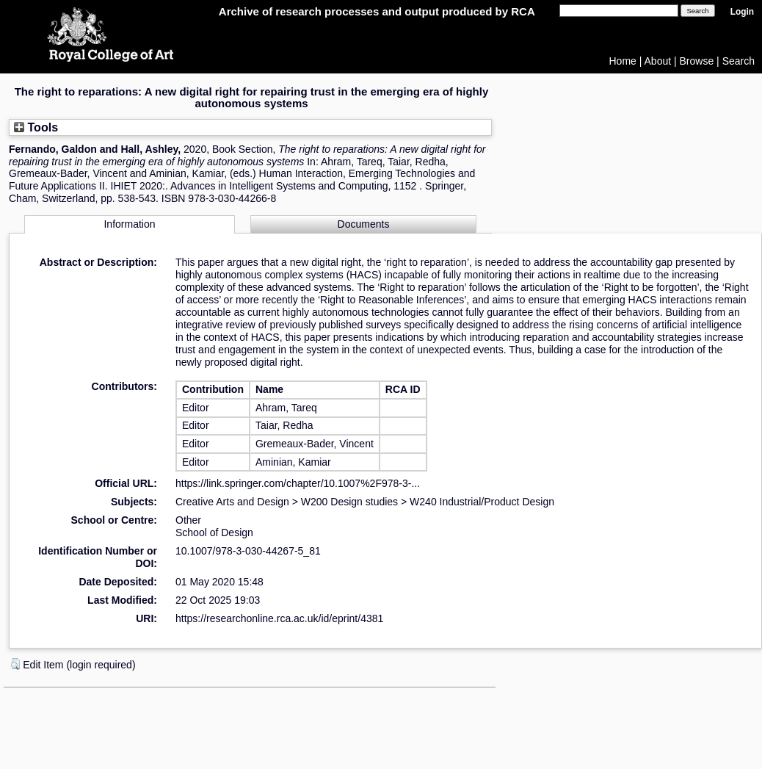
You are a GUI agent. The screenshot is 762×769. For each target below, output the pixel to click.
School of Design (214, 532)
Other (188, 520)
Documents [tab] (364, 224)
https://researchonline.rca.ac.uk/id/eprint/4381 (279, 618)
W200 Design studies (349, 502)
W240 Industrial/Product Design (482, 502)
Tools (36, 127)
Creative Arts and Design (232, 502)
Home (622, 61)
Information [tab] (129, 224)
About (658, 61)
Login (742, 12)
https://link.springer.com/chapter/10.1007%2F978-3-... (297, 483)
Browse (697, 61)
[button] (15, 664)
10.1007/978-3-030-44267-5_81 (248, 551)
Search (738, 61)
